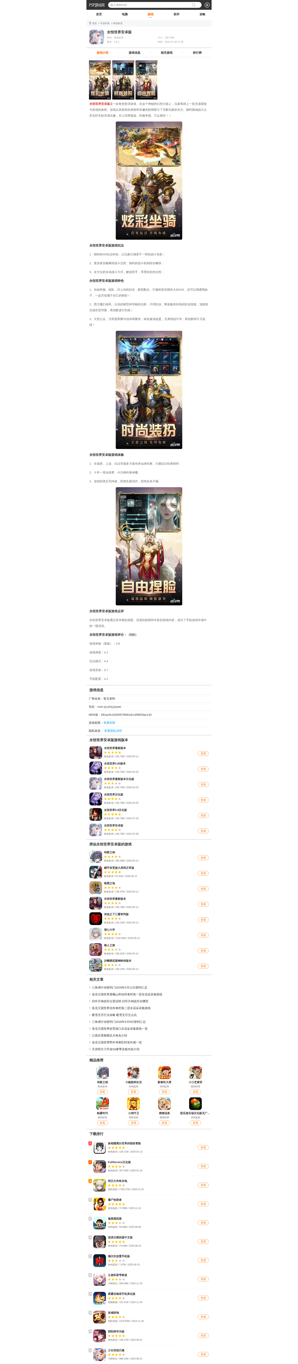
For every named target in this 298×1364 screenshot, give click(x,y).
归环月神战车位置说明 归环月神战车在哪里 (120, 1001)
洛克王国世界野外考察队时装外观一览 (117, 1042)
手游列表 (105, 23)
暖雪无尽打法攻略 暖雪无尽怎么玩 (114, 1015)
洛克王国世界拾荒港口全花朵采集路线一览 (120, 1028)
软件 (177, 15)
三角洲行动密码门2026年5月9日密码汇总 (119, 1021)
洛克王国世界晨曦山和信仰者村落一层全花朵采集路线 (127, 994)
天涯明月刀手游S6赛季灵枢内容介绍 (115, 1049)
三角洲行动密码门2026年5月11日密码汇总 (119, 987)
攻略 (202, 15)
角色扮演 (117, 23)
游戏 (150, 15)
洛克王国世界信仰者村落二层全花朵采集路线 (121, 1008)
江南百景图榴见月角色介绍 (109, 1035)
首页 (99, 15)
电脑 (125, 15)
